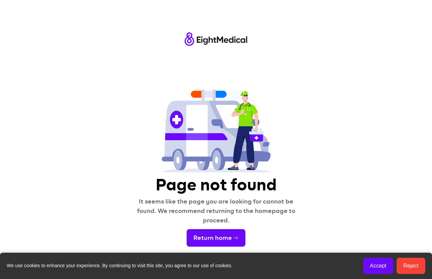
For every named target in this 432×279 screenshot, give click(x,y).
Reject (410, 266)
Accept (378, 266)
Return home (216, 238)
